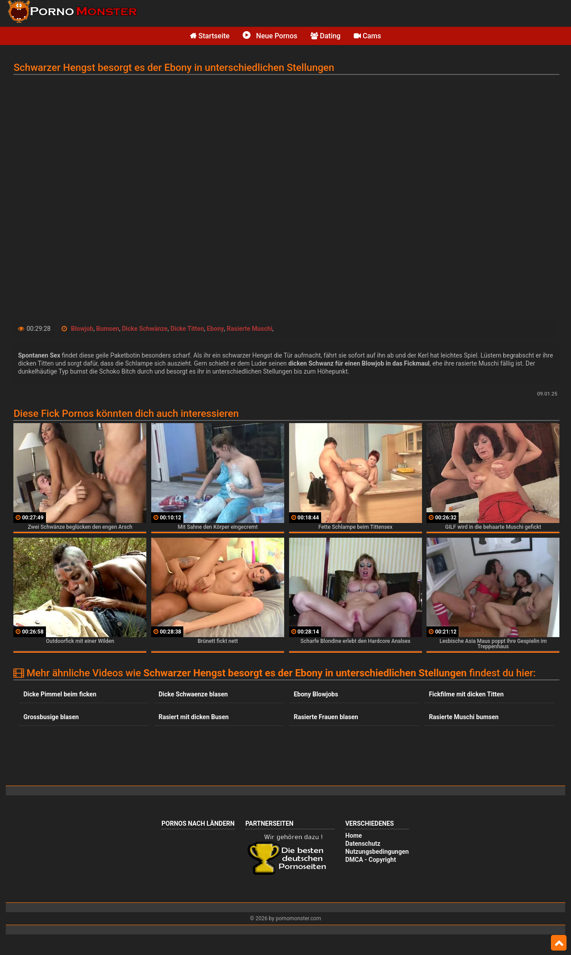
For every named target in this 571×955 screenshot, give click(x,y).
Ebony (215, 328)
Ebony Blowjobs (316, 694)
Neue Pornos (270, 36)
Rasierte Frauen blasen (326, 716)
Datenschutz (363, 843)
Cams (367, 36)
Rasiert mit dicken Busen (193, 716)
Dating (325, 36)
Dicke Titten (187, 328)
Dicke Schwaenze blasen (193, 694)
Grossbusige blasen (51, 716)
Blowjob (82, 328)
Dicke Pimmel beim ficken (59, 694)
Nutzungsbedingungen (377, 851)
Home (353, 835)
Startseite (210, 36)
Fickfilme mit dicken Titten (466, 694)
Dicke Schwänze (144, 328)
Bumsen (107, 328)
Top (558, 943)
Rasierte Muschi (249, 328)
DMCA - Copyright (370, 859)
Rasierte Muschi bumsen (463, 716)
